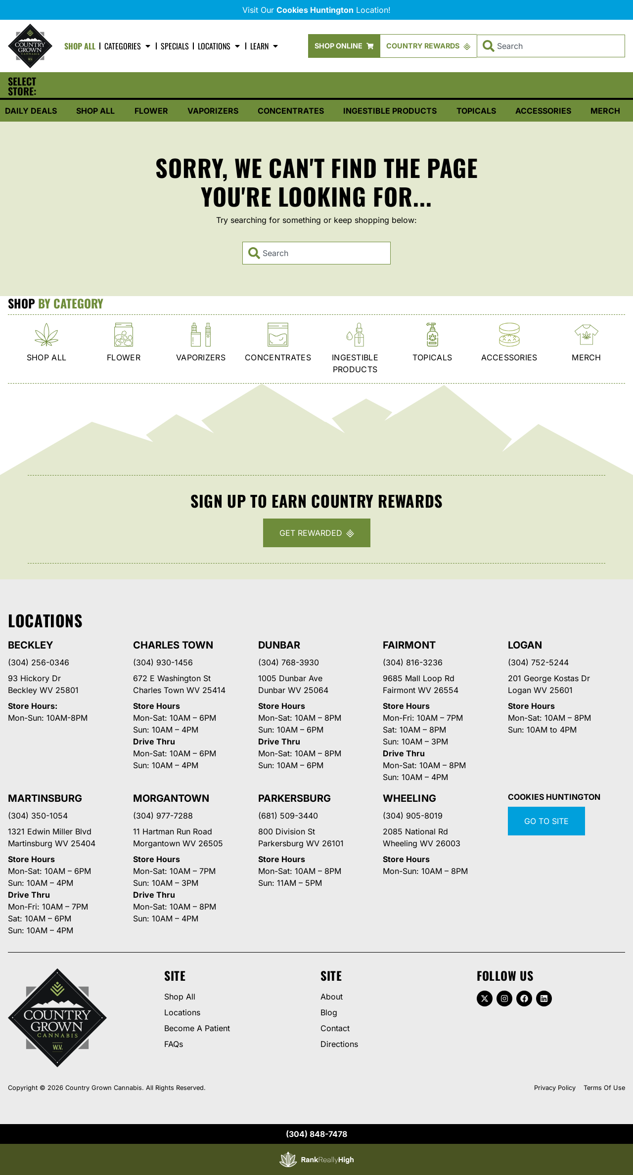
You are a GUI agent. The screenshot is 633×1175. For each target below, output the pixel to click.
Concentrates (291, 111)
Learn (264, 46)
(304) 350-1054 (38, 816)
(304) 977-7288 (163, 816)
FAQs (173, 1044)
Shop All (79, 46)
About (331, 996)
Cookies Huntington (554, 797)
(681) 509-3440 (288, 816)
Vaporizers (212, 111)
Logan (525, 645)
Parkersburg (294, 798)
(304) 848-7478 (316, 1134)
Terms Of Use (604, 1087)
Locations (219, 46)
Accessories (543, 111)
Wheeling (409, 798)
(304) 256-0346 (38, 662)
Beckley (30, 645)
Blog (328, 1012)
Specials (175, 46)
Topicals (476, 111)
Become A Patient (197, 1028)
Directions (339, 1044)
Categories (128, 46)
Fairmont (409, 645)
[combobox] (551, 46)
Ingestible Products (390, 111)
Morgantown (171, 798)
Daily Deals (31, 111)
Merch (605, 111)
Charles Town (173, 645)
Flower (151, 111)
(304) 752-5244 (538, 662)
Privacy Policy (555, 1087)
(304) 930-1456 (163, 662)
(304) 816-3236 (413, 662)
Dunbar (279, 645)
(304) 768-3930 (288, 662)
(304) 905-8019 (413, 816)
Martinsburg (45, 798)
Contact (335, 1028)
